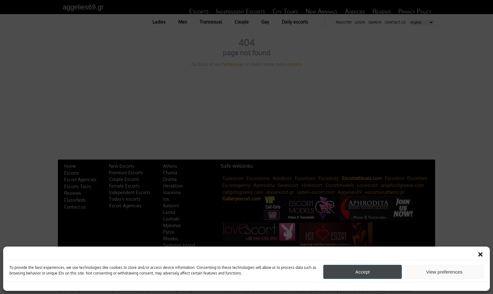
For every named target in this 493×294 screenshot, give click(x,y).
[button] (480, 254)
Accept (362, 272)
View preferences (444, 272)
